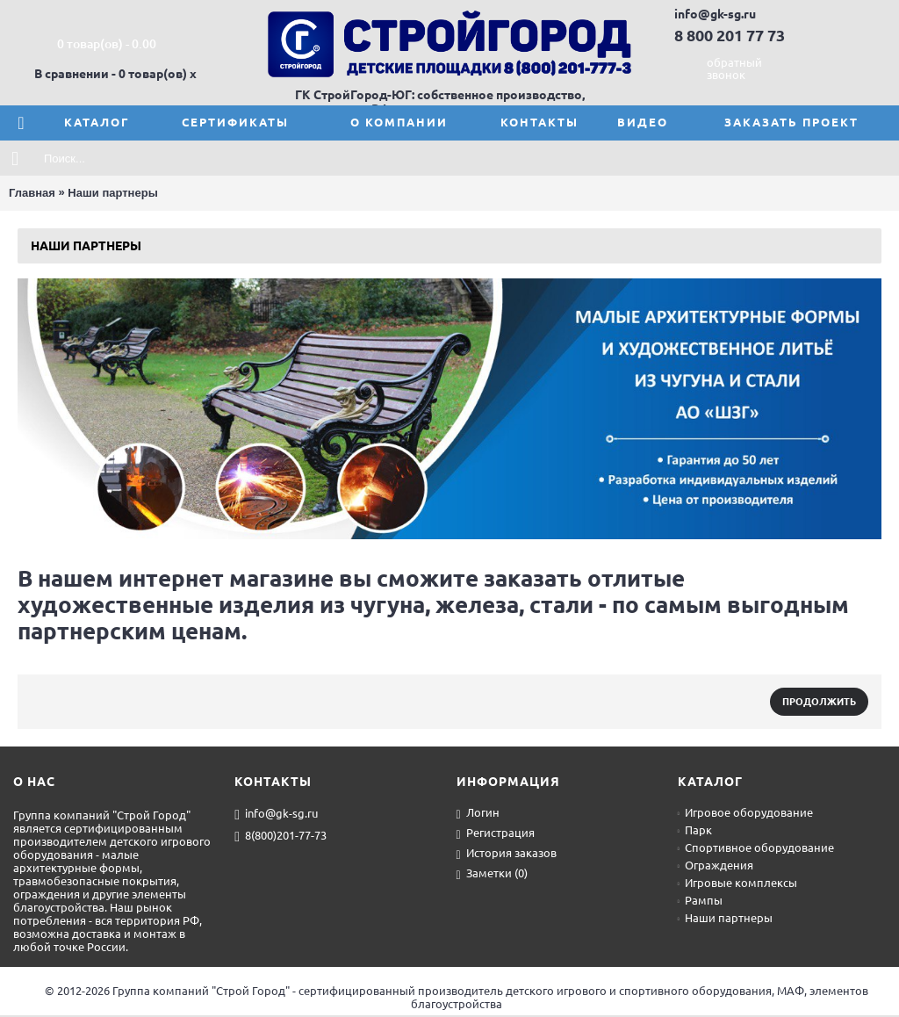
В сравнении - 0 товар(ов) (110, 74)
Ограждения (715, 865)
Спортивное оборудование (756, 847)
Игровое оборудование (745, 812)
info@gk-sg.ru (276, 814)
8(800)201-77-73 (280, 836)
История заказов (507, 854)
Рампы (700, 900)
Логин (478, 813)
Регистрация (496, 833)
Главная (32, 192)
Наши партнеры (112, 192)
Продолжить (819, 701)
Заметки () (492, 874)
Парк (695, 830)
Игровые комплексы (737, 882)
